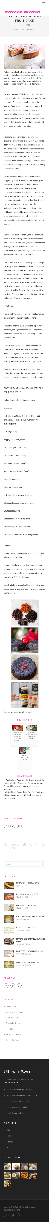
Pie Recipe (10, 1029)
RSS (8, 1147)
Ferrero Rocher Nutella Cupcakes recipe (30, 940)
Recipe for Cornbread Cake (27, 883)
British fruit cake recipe (26, 905)
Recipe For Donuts (13, 1034)
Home (16, 29)
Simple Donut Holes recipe (17, 1113)
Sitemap (10, 1141)
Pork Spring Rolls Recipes (27, 894)
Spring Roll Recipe (13, 1040)
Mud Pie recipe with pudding (18, 1101)
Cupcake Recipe (12, 1017)
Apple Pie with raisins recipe (27, 962)
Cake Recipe (11, 1006)
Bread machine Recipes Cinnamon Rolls (22, 1095)
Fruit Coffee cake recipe (26, 928)
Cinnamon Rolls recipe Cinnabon (20, 1089)
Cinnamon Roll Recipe (14, 1012)
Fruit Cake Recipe (28, 29)
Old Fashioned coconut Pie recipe (30, 916)
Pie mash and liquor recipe (17, 1107)
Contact (10, 1136)
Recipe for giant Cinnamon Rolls (29, 951)
